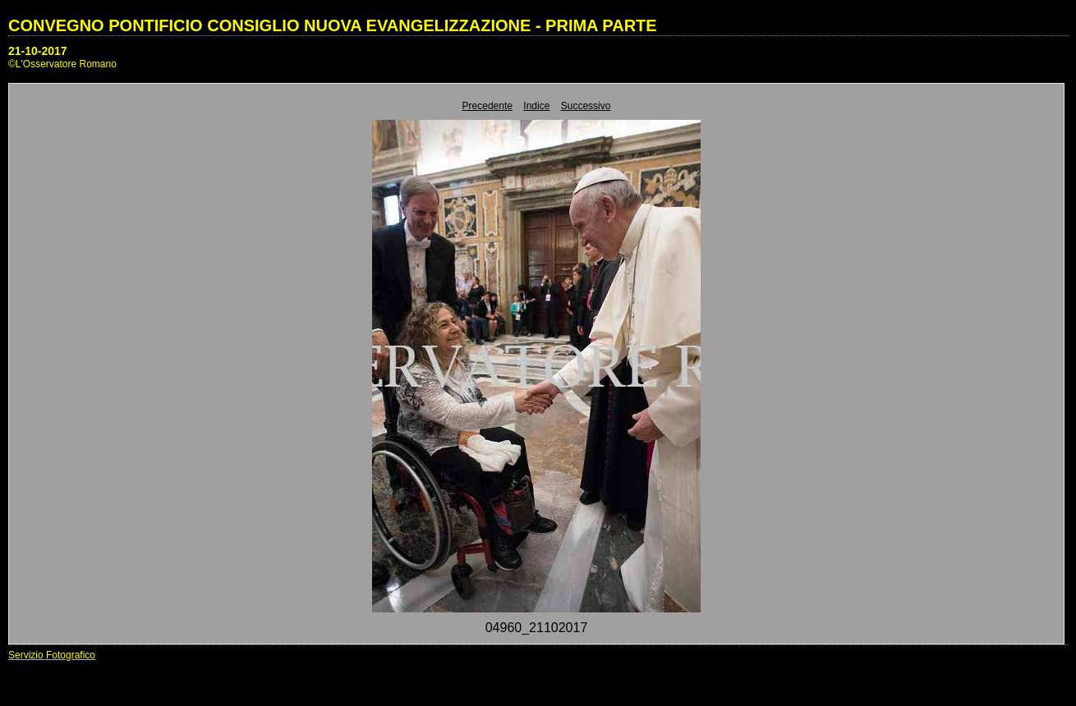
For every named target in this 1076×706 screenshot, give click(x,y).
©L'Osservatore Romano (62, 64)
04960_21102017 (536, 628)
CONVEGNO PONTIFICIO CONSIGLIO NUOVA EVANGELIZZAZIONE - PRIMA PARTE (332, 25)
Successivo (586, 106)
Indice (536, 106)
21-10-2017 (37, 50)
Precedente (487, 106)
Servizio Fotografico (51, 655)
